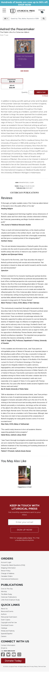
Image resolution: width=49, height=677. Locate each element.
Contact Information (8, 645)
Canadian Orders (6, 576)
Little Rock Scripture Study (10, 600)
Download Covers (7, 625)
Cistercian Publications (9, 597)
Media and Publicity (8, 631)
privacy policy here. (24, 538)
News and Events (7, 611)
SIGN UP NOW (24, 529)
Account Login (6, 562)
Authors (3, 614)
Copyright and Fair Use (9, 622)
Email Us (4, 648)
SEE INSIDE (24, 71)
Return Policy (5, 571)
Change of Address (7, 573)
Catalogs (4, 628)
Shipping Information (8, 568)
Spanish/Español (6, 633)
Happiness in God (24, 487)
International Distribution (9, 579)
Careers (3, 636)
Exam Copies (5, 620)
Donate (41, 10)
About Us (4, 609)
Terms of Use (42, 666)
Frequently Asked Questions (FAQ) (13, 565)
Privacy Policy (33, 666)
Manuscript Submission (9, 617)
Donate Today (13, 660)
